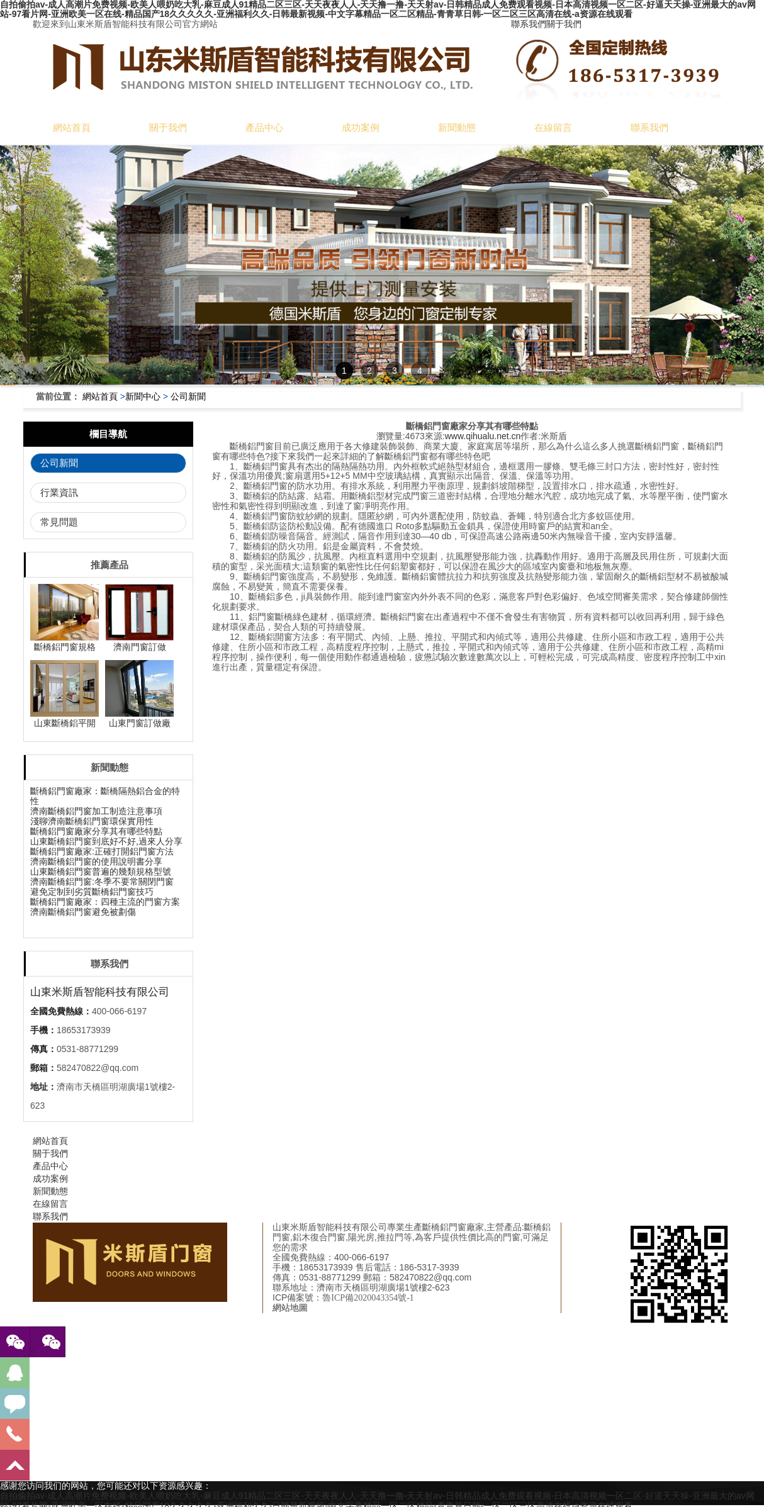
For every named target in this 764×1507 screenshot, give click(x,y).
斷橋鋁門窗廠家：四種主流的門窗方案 (105, 902)
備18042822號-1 (400, 1297)
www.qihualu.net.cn (483, 436)
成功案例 (360, 127)
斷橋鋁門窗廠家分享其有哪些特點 (96, 831)
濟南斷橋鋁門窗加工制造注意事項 (96, 811)
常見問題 (59, 522)
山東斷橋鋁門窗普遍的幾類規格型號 (100, 871)
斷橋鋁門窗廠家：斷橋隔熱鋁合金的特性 (105, 796)
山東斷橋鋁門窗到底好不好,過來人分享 (106, 841)
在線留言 (553, 127)
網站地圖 (290, 1308)
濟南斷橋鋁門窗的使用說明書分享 (96, 861)
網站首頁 (72, 127)
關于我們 (563, 24)
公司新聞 (188, 396)
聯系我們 (528, 24)
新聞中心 (142, 396)
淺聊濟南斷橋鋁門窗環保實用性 (92, 821)
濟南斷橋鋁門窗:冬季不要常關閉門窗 (102, 882)
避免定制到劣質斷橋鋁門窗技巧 (92, 892)
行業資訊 (59, 492)
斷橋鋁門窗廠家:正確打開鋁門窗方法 (102, 851)
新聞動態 (457, 127)
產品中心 (264, 127)
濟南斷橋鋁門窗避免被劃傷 (83, 912)
